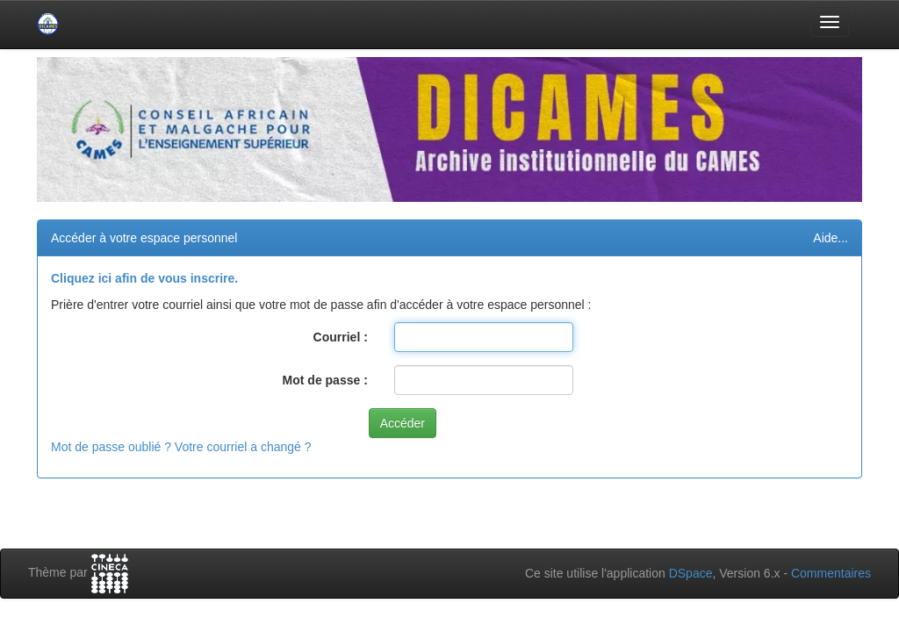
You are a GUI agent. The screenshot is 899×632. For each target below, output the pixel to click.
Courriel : (340, 337)
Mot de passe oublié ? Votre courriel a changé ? (181, 447)
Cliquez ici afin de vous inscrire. (144, 278)
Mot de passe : (325, 380)
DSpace (691, 573)
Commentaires (831, 573)
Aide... (830, 238)
